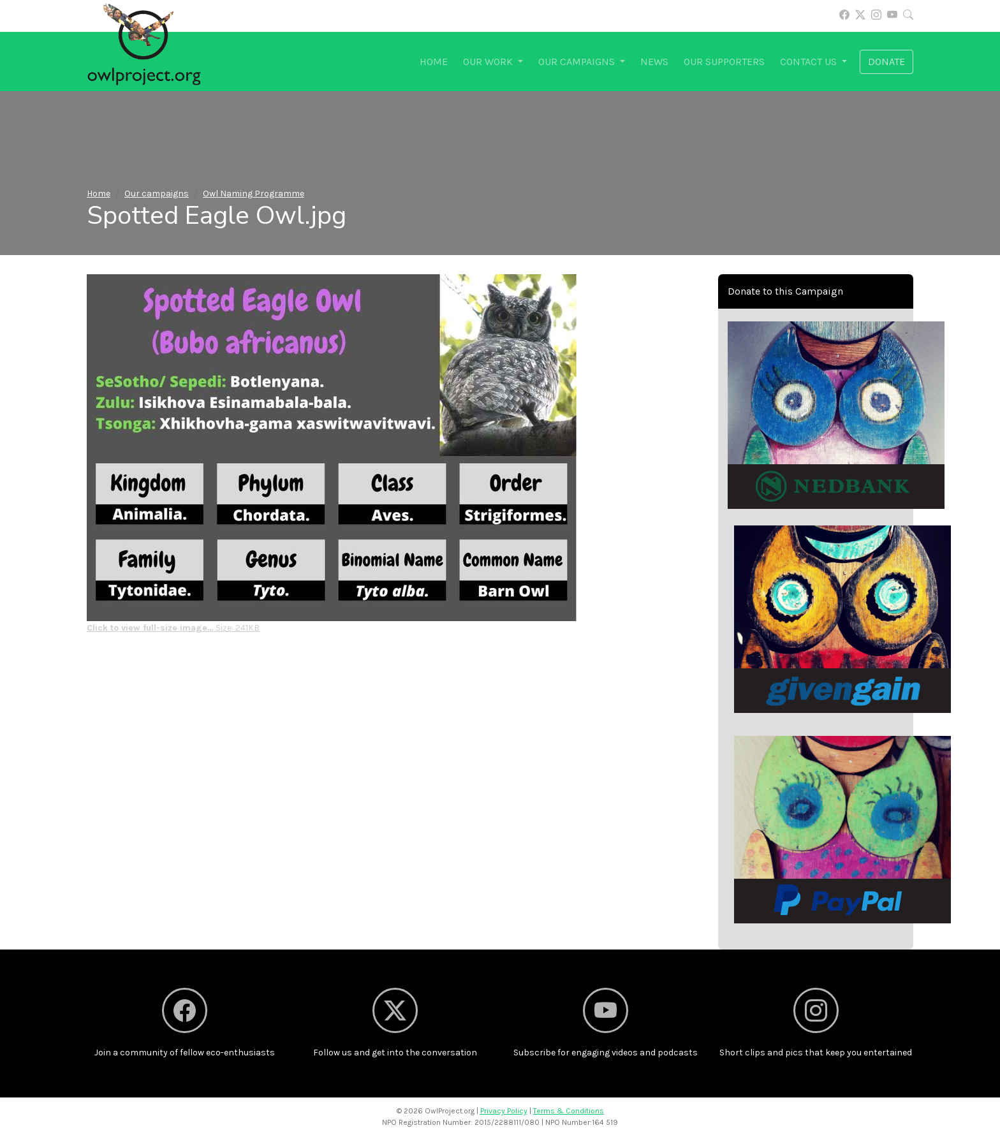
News (654, 61)
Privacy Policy (503, 1110)
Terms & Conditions (568, 1110)
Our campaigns (156, 193)
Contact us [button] (809, 61)
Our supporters (724, 61)
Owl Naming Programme (253, 193)
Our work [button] (489, 61)
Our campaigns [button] (577, 61)
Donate (886, 61)
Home (434, 61)
